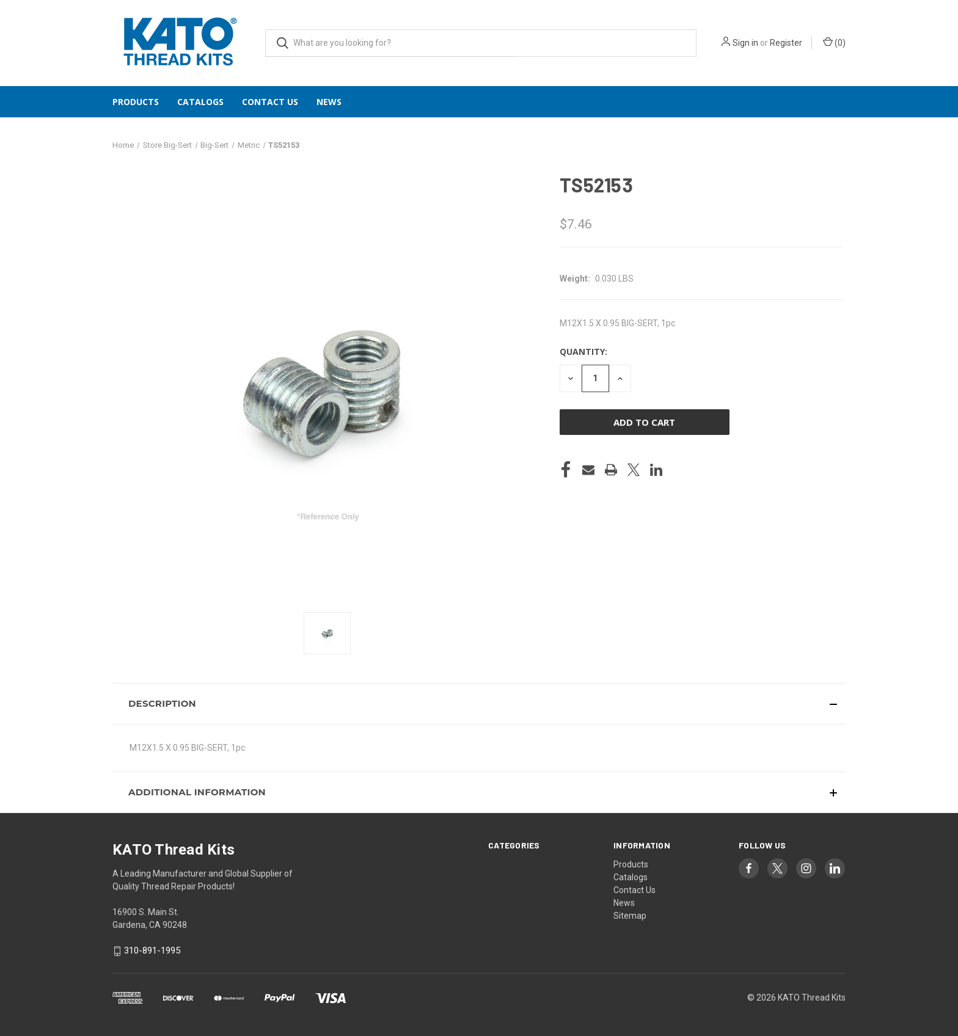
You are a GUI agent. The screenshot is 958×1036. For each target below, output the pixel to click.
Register (786, 43)
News (329, 102)
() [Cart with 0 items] (834, 42)
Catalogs (200, 102)
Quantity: (583, 351)
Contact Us (270, 102)
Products (135, 102)
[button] (479, 703)
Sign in (745, 43)
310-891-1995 (152, 950)
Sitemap (629, 916)
